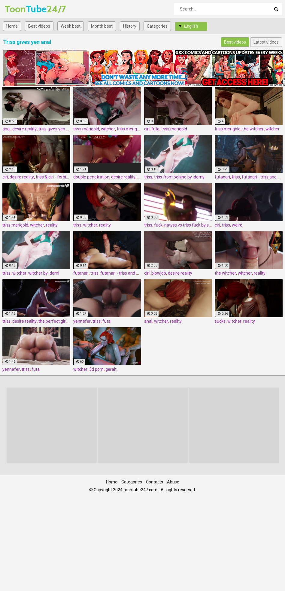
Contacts (154, 482)
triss (148, 177)
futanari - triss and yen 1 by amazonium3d (140, 273)
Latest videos (266, 42)
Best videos (39, 26)
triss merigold (86, 128)
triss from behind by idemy (179, 177)
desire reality (24, 128)
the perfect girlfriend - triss (63, 321)
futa (155, 128)
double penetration (91, 177)
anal (6, 128)
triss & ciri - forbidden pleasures (65, 177)
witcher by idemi (43, 273)
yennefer (82, 321)
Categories (157, 26)
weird (237, 225)
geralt (111, 369)
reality (52, 225)
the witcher (253, 128)
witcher (108, 128)
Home (12, 26)
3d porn (96, 369)
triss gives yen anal (56, 128)
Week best (70, 26)
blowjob (158, 273)
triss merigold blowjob (137, 128)
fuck (158, 225)
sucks (220, 321)
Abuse (173, 482)
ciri (147, 128)
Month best (102, 26)
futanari (222, 177)
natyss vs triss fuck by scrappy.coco (197, 225)
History (129, 26)
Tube (20, 9)
